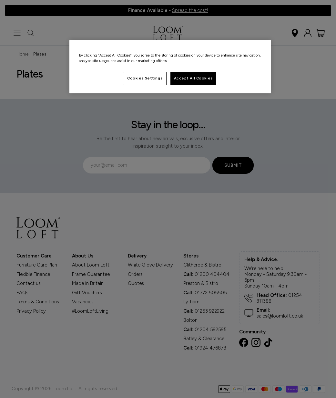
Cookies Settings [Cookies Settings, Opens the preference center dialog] (144, 78)
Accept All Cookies (193, 78)
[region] (170, 66)
